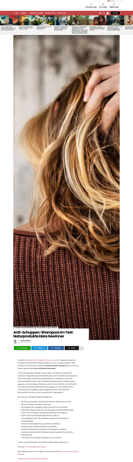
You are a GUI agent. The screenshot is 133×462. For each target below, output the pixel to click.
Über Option (62, 13)
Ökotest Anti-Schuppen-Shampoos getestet (43, 360)
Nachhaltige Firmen (36, 13)
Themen (24, 13)
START (16, 13)
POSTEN (115, 13)
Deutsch (111, 1)
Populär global (91, 5)
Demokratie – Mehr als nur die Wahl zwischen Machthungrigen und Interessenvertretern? (115, 28)
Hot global (103, 5)
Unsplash (42, 447)
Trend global (114, 5)
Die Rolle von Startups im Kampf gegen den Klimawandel (43, 28)
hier (67, 442)
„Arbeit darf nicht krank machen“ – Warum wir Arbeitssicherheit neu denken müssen (61, 28)
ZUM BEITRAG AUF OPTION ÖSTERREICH (33, 459)
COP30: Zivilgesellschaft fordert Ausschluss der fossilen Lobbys (26, 28)
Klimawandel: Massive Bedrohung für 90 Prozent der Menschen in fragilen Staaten (97, 28)
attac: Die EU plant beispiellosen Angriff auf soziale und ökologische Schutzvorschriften (8, 28)
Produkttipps (50, 13)
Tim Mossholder (31, 447)
